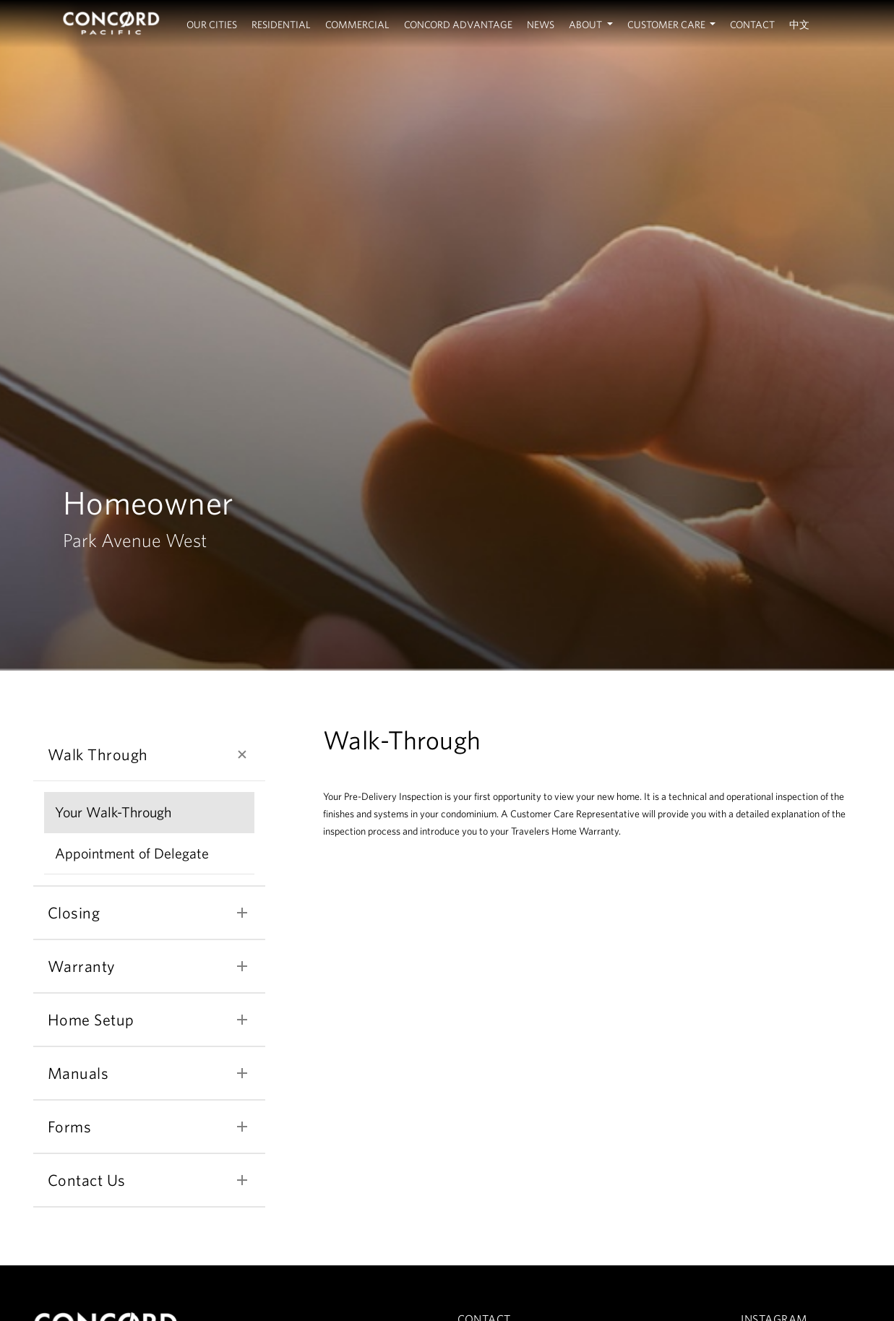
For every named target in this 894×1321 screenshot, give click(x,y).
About (586, 24)
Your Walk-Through (113, 812)
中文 (799, 24)
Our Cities (211, 24)
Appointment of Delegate (132, 853)
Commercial (357, 24)
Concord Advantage (458, 24)
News (540, 24)
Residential (281, 24)
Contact (752, 24)
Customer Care (667, 24)
